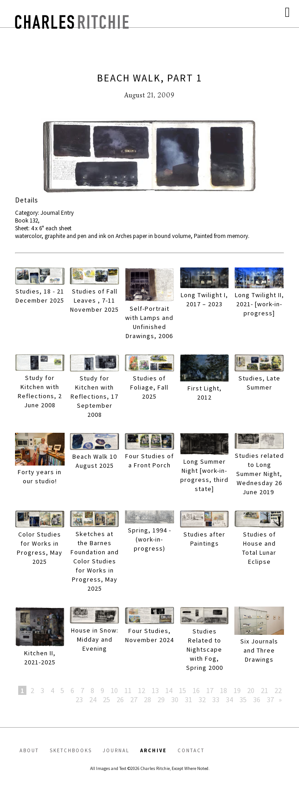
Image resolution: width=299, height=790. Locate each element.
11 (128, 690)
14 (168, 690)
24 (92, 699)
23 (79, 699)
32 (202, 699)
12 (141, 690)
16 (196, 690)
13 (155, 690)
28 (147, 699)
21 (264, 690)
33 (215, 699)
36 (256, 699)
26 (120, 699)
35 (243, 699)
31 (188, 699)
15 (182, 690)
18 (223, 690)
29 (161, 699)
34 (229, 699)
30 (174, 699)
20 (250, 690)
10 (114, 690)
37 (270, 699)
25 (106, 699)
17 (209, 690)
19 (237, 690)
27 (133, 699)
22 (278, 690)
